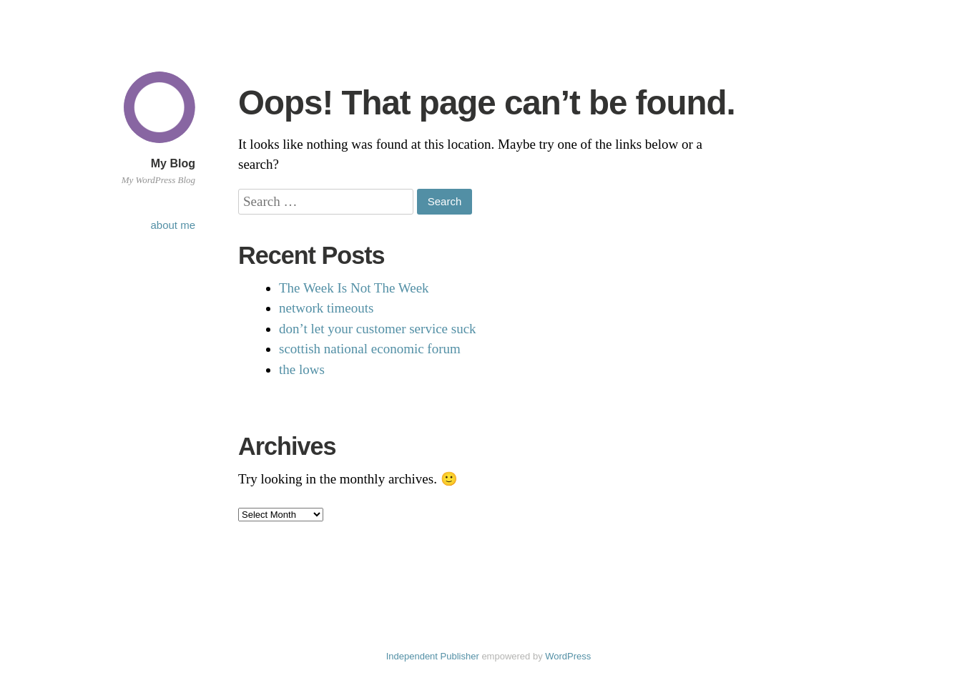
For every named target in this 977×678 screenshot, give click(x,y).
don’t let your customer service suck (377, 328)
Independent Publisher (432, 656)
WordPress (568, 656)
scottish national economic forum (370, 348)
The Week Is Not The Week (354, 287)
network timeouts (326, 307)
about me (172, 225)
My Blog (173, 163)
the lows (302, 369)
